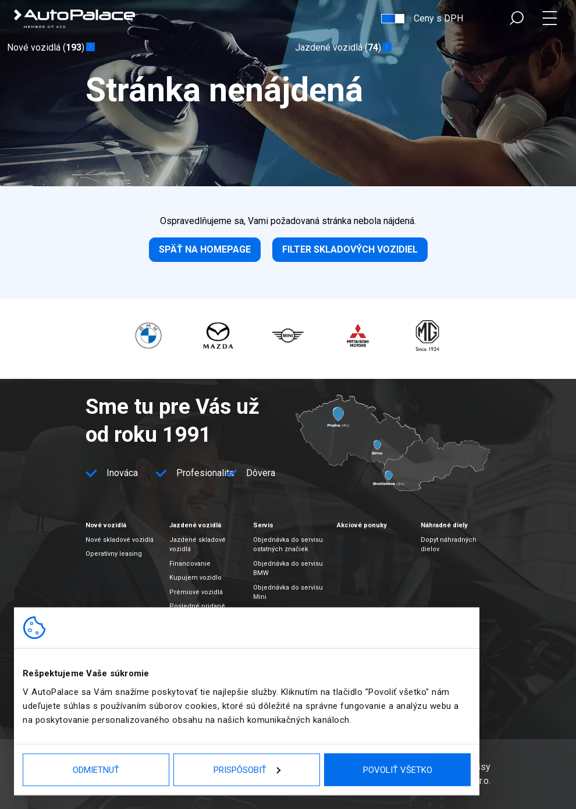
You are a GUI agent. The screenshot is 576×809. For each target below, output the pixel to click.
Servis (263, 525)
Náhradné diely (444, 525)
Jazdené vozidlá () (338, 48)
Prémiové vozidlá (196, 592)
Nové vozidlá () (45, 48)
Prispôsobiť (247, 769)
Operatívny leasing (114, 554)
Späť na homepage (205, 249)
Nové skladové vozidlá (120, 540)
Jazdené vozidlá (195, 525)
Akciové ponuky (362, 525)
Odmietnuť (96, 769)
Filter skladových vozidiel (350, 249)
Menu (552, 18)
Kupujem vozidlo (195, 577)
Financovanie (190, 563)
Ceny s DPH (438, 18)
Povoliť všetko (397, 769)
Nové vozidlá (106, 525)
